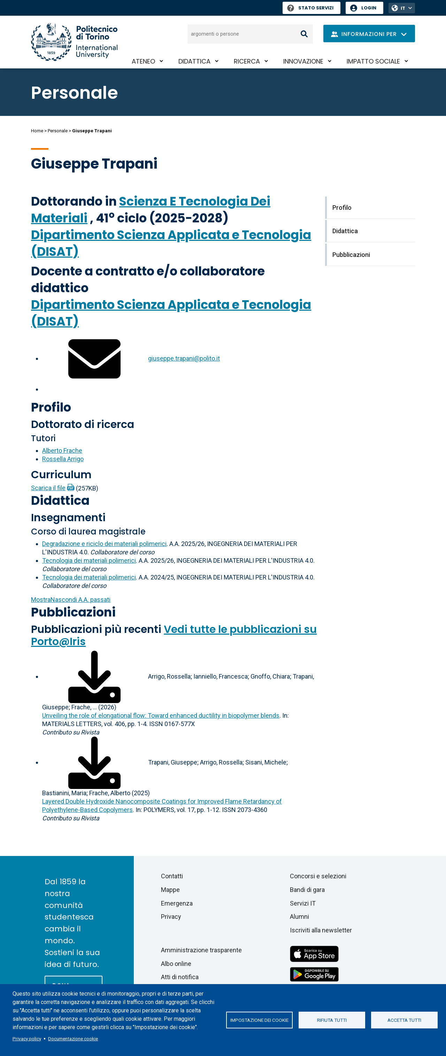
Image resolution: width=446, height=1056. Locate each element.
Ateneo (143, 61)
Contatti (172, 876)
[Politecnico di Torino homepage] (74, 42)
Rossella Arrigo (63, 459)
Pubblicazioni (73, 612)
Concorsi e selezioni (318, 876)
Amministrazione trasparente (201, 950)
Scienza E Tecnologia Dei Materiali (150, 210)
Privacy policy (27, 1038)
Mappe (170, 889)
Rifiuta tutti (332, 1020)
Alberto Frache (62, 450)
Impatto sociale (373, 61)
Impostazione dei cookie (259, 1020)
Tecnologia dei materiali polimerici (89, 560)
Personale (58, 130)
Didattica (194, 61)
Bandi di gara (307, 889)
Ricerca (247, 61)
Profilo (51, 407)
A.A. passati (70, 599)
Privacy (171, 916)
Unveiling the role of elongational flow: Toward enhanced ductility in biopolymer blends (160, 715)
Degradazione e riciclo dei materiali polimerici (104, 543)
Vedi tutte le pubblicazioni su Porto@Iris (174, 635)
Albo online (176, 963)
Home (37, 130)
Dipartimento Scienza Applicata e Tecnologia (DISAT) (171, 243)
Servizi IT (303, 903)
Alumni (299, 916)
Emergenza (177, 903)
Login (368, 8)
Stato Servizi (310, 8)
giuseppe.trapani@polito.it (184, 358)
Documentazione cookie (73, 1038)
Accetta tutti (404, 1020)
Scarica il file (48, 488)
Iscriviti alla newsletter (321, 930)
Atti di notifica (180, 977)
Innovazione (303, 61)
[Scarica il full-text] (94, 676)
